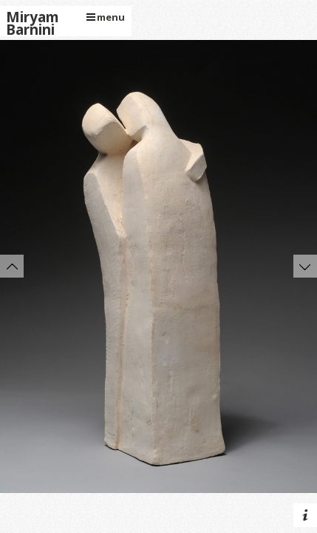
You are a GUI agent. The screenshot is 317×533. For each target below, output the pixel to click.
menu (105, 17)
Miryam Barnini (32, 23)
